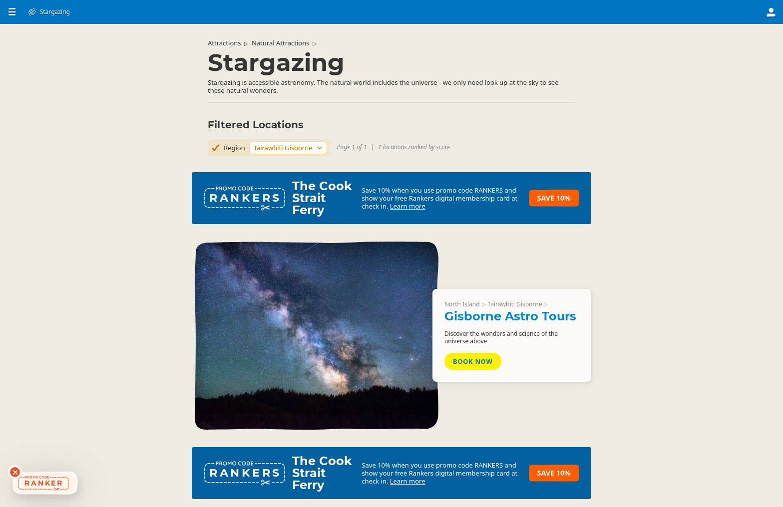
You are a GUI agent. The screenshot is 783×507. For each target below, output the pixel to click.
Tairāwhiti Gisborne (515, 304)
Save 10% (554, 198)
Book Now (473, 361)
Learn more (407, 206)
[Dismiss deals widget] (15, 472)
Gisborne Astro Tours (510, 316)
